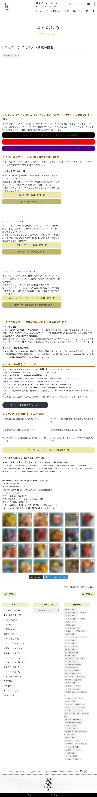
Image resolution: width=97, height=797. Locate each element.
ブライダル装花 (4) (11, 667)
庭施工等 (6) (9, 681)
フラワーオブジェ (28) (13, 648)
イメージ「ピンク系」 (72, 628)
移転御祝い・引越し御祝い (74, 680)
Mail (14, 505)
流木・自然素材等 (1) (12, 676)
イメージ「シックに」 (72, 741)
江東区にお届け (70, 625)
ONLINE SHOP (80, 4)
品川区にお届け (70, 737)
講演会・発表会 (70, 701)
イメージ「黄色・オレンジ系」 (75, 658)
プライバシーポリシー (68, 772)
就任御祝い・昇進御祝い (73, 722)
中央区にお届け (70, 753)
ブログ (66, 11)
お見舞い (84, 612)
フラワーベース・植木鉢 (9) (15, 662)
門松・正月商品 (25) (12, 672)
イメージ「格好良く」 (72, 747)
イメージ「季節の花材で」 (74, 719)
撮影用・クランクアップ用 (74, 710)
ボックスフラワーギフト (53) (15, 615)
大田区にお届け (70, 615)
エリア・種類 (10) (11, 691)
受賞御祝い (69, 631)
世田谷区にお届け (71, 725)
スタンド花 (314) (10, 620)
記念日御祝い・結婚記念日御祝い (76, 704)
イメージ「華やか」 (80, 707)
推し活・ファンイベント (73, 673)
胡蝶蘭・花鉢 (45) (11, 634)
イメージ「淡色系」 (72, 756)
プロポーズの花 (70, 683)
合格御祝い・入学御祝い (73, 750)
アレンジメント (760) (12, 610)
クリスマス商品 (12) (12, 658)
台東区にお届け (70, 649)
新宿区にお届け (70, 609)
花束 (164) (8, 625)
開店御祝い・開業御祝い (73, 664)
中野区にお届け (70, 643)
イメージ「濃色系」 (72, 612)
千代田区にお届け (82, 744)
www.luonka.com (17, 487)
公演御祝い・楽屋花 (12, 55)
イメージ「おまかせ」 (72, 689)
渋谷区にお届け (70, 640)
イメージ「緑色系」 (72, 646)
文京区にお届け (70, 655)
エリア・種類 (78, 587)
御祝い (68, 707)
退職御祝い (69, 744)
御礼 (83, 619)
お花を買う (55, 11)
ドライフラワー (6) (11, 639)
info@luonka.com (18, 484)
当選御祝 (68, 698)
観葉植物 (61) (9, 629)
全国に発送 (81, 676)
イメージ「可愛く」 (72, 728)
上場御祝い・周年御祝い (73, 686)
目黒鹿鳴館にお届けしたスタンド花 (18, 430)
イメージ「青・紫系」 (72, 670)
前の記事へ (9, 594)
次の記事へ (87, 594)
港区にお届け (81, 631)
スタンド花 (68, 587)
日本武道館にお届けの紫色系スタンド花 (20, 419)
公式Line (22, 505)
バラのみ (84, 637)
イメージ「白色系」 (72, 637)
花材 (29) (7, 686)
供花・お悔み (79, 698)
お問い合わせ (77, 11)
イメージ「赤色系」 (72, 619)
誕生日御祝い (70, 676)
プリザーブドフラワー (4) (14, 643)
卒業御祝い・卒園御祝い (73, 759)
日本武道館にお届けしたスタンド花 (66, 430)
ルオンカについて (41, 11)
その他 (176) (9, 695)
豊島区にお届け (70, 634)
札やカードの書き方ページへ (25, 405)
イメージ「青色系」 (72, 661)
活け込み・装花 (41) (12, 653)
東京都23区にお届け (72, 667)
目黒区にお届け (70, 622)
